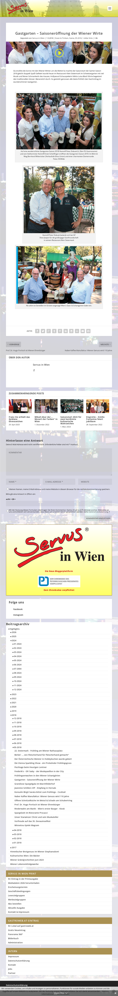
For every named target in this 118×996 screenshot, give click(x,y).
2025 (14, 636)
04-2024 (17, 656)
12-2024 (17, 689)
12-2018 (17, 718)
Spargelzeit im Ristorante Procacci (31, 812)
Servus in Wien (38, 38)
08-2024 (17, 672)
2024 (14, 640)
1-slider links (87, 38)
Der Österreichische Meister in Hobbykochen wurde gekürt (43, 759)
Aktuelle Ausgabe (16, 907)
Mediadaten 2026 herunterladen (23, 883)
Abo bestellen (14, 903)
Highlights (15, 629)
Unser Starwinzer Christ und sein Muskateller (36, 817)
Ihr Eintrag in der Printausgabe (23, 879)
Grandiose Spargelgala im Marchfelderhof (34, 783)
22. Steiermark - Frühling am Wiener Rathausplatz (38, 750)
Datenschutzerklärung (19, 960)
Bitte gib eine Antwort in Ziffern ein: (21, 494)
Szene (71, 38)
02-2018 (17, 838)
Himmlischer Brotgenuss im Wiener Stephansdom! (34, 851)
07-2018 (17, 739)
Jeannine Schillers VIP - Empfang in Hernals (35, 788)
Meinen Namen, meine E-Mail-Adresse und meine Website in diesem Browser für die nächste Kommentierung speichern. (59, 489)
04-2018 (17, 830)
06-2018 (17, 743)
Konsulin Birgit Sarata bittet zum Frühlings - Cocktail (40, 792)
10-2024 (17, 681)
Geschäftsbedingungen (19, 891)
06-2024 (17, 664)
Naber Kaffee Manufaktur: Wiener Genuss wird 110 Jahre (41, 796)
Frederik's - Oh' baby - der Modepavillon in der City (39, 771)
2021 (14, 702)
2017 (14, 847)
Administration (15, 942)
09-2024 (17, 677)
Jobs (10, 969)
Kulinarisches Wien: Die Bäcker (25, 855)
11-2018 (17, 722)
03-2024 (17, 652)
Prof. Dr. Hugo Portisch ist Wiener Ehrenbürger (37, 804)
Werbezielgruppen (17, 899)
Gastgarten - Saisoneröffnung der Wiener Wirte (37, 779)
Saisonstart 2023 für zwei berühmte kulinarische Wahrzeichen (70, 420)
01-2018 (17, 842)
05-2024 (17, 660)
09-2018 (17, 730)
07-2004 (17, 668)
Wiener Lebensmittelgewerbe (24, 864)
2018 (14, 715)
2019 (14, 711)
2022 (14, 698)
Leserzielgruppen (16, 895)
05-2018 (78, 38)
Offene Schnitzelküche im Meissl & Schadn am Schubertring (43, 800)
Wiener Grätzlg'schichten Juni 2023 (27, 859)
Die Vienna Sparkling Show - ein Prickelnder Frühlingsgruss (42, 763)
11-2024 (17, 685)
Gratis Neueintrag (16, 930)
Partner (11, 973)
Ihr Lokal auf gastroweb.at (21, 926)
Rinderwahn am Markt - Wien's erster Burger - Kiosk (39, 808)
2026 (14, 632)
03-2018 (17, 834)
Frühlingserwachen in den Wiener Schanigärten (37, 775)
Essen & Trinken (61, 38)
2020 (14, 706)
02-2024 (17, 648)
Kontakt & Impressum (18, 912)
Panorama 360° (15, 934)
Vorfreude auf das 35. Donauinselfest (32, 821)
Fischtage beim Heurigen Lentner (30, 767)
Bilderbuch (13, 938)
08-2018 (17, 735)
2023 (14, 694)
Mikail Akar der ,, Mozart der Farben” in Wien (46, 419)
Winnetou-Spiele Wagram (26, 825)
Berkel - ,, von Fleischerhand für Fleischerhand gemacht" (41, 754)
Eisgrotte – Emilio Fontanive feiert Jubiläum (95, 419)
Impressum (13, 956)
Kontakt (12, 964)
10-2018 (17, 726)
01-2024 (17, 643)
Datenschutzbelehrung (98, 512)
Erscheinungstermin (18, 887)
